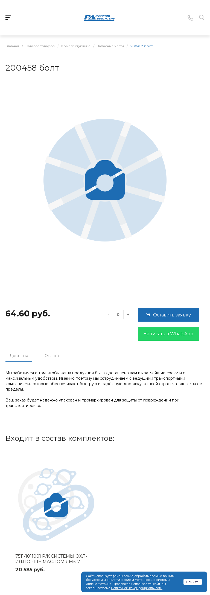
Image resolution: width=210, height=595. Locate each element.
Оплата (52, 355)
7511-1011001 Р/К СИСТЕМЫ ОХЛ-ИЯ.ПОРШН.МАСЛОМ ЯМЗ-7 (51, 559)
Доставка (19, 355)
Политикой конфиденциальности (136, 588)
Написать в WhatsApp (168, 333)
